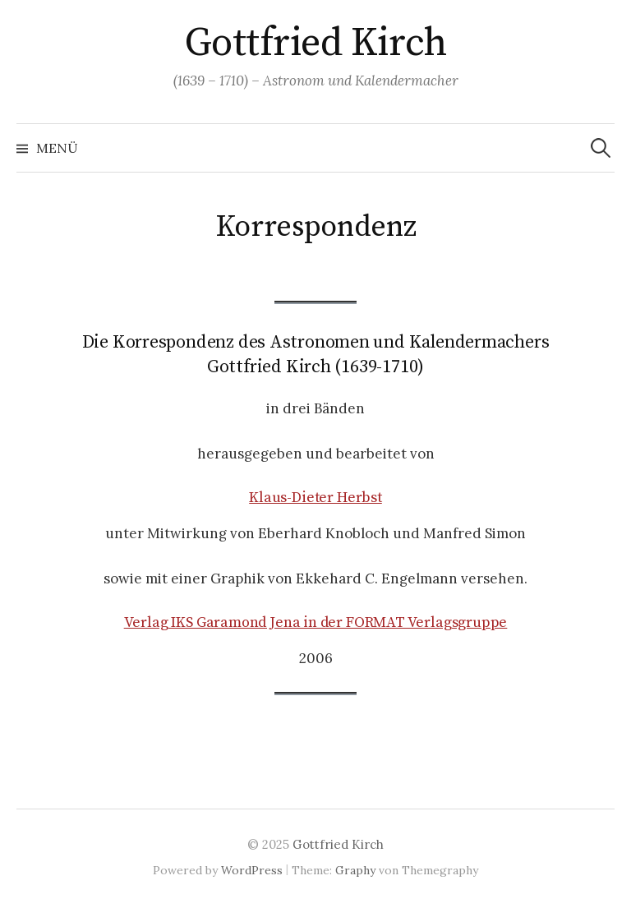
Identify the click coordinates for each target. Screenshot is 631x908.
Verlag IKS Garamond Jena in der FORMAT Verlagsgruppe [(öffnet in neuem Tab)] (316, 622)
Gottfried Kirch (316, 43)
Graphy (355, 870)
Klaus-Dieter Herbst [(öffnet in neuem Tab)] (315, 497)
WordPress (252, 870)
